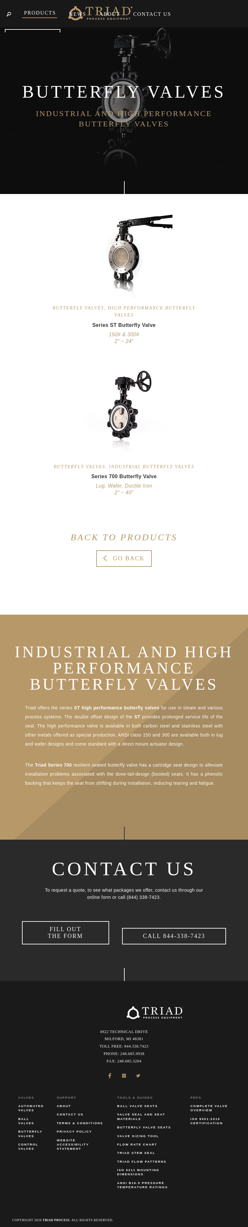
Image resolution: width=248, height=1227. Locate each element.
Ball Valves (26, 1117)
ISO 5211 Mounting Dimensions (138, 1169)
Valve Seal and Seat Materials (141, 1113)
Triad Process (57, 1216)
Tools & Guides (135, 1094)
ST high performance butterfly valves (117, 707)
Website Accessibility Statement (73, 1141)
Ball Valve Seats (137, 1102)
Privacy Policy (74, 1128)
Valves (26, 1094)
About (64, 1102)
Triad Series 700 (53, 765)
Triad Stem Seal (136, 1149)
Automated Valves (31, 1105)
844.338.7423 (136, 1043)
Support (67, 1094)
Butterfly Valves (30, 1130)
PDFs (196, 1094)
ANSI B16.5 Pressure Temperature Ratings (142, 1182)
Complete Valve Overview (209, 1105)
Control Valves (28, 1143)
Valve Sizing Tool (138, 1132)
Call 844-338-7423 (174, 934)
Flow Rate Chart (137, 1141)
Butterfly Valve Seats (144, 1124)
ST (137, 716)
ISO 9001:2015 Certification (207, 1117)
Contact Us (70, 1111)
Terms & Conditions (80, 1119)
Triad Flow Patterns (142, 1158)
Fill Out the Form (65, 931)
